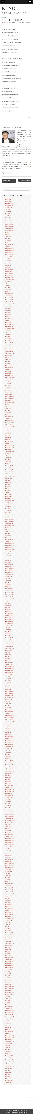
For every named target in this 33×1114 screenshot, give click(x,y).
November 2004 (9, 693)
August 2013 (8, 478)
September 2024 (10, 205)
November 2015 (9, 423)
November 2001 (9, 767)
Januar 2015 (8, 443)
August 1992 (8, 994)
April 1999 (8, 830)
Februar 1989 (9, 1080)
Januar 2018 (8, 369)
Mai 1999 (7, 828)
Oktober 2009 (9, 572)
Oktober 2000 (9, 793)
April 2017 (8, 388)
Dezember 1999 (9, 814)
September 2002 (10, 746)
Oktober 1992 (9, 990)
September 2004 (10, 697)
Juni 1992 (8, 998)
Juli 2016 (7, 406)
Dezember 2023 (9, 224)
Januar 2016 (8, 418)
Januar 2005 (8, 689)
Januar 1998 (8, 861)
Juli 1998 (7, 849)
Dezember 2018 (9, 347)
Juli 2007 (7, 627)
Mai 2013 (7, 484)
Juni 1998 (8, 851)
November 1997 (9, 865)
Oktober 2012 (9, 498)
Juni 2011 (8, 531)
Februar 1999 (9, 834)
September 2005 (10, 672)
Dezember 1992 (9, 986)
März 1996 (8, 906)
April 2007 (8, 633)
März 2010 (8, 562)
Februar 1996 (9, 908)
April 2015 (8, 437)
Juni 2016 (8, 408)
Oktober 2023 (9, 228)
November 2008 (9, 595)
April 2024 (8, 216)
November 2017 (9, 373)
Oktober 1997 (9, 867)
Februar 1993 (9, 982)
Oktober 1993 (9, 965)
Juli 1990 (7, 1045)
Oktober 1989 (9, 1064)
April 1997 (8, 879)
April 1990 (8, 1051)
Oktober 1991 (9, 1014)
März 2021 (8, 291)
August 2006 (8, 650)
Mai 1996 (7, 902)
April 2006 (8, 658)
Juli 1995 (7, 922)
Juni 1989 (8, 1072)
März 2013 (8, 488)
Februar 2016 (9, 416)
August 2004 (8, 699)
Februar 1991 (9, 1031)
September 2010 (10, 549)
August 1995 (8, 920)
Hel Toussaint (6, 22)
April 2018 (8, 363)
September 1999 (10, 820)
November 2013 (9, 472)
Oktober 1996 (9, 892)
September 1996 (10, 894)
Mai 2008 (7, 607)
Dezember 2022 (9, 248)
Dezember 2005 (9, 666)
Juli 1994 (7, 947)
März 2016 (8, 414)
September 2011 (10, 525)
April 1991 (8, 1027)
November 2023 (9, 226)
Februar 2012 (9, 515)
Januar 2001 (8, 787)
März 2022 (8, 267)
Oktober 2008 (9, 597)
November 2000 (9, 791)
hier (27, 162)
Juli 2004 (7, 701)
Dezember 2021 (9, 273)
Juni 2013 (8, 482)
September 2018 (10, 353)
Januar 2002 (8, 763)
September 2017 (10, 377)
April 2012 (8, 511)
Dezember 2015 (9, 420)
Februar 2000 (9, 810)
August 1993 (8, 969)
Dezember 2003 (9, 715)
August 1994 (8, 945)
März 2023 (8, 242)
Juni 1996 (8, 900)
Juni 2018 (8, 359)
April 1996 (8, 904)
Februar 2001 (9, 785)
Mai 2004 (7, 705)
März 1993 (8, 980)
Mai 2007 (7, 631)
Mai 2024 (7, 214)
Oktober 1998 (9, 842)
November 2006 (9, 644)
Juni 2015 (8, 433)
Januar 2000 (8, 812)
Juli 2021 (7, 283)
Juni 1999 (8, 826)
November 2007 (9, 619)
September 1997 (10, 869)
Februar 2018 (9, 367)
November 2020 (9, 300)
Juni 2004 (8, 703)
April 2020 (8, 314)
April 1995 (8, 928)
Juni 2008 (8, 605)
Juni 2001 (8, 777)
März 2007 (8, 636)
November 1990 (9, 1037)
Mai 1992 (7, 1000)
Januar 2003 (8, 738)
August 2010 (8, 552)
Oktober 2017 (9, 375)
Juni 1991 (8, 1023)
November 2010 (9, 545)
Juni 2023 (8, 236)
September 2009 (10, 574)
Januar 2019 (8, 345)
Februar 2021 (9, 293)
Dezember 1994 (9, 937)
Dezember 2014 (9, 445)
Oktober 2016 (9, 400)
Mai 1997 (7, 877)
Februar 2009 (9, 588)
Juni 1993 (8, 974)
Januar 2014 (8, 468)
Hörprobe (28, 166)
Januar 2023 (8, 246)
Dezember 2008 (9, 593)
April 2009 (8, 584)
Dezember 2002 (9, 740)
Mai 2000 (7, 804)
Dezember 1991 (9, 1010)
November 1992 (9, 988)
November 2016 (9, 398)
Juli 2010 (7, 554)
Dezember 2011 (9, 519)
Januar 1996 (8, 910)
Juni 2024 (8, 211)
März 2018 (8, 365)
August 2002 (8, 748)
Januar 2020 (8, 320)
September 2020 (10, 304)
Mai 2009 (7, 582)
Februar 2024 (9, 220)
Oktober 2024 (9, 203)
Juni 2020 (8, 310)
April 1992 (8, 1002)
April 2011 (8, 535)
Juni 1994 (8, 949)
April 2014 (8, 461)
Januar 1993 (8, 984)
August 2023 (8, 232)
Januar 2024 (8, 222)
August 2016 (8, 404)
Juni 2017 (8, 384)
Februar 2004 (9, 711)
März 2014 (8, 463)
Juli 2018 (7, 357)
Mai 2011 (7, 533)
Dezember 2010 (9, 543)
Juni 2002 (8, 752)
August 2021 (8, 281)
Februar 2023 (9, 244)
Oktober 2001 (9, 769)
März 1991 (8, 1029)
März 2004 (8, 709)
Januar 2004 (8, 713)
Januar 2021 (8, 295)
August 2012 (8, 502)
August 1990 (8, 1043)
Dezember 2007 (9, 617)
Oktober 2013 (9, 474)
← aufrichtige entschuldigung (7, 181)
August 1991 (8, 1019)
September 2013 (10, 476)
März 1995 (8, 931)
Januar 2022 (8, 271)
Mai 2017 (7, 386)
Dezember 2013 (9, 470)
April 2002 (8, 756)
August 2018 (8, 355)
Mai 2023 (7, 238)
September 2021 (10, 279)
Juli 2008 (7, 603)
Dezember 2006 (9, 642)
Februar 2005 (9, 687)
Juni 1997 (8, 875)
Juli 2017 (7, 381)
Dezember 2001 (9, 765)
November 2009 (9, 570)
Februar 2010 (9, 564)
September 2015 (10, 427)
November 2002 (9, 742)
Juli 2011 (7, 529)
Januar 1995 (8, 935)
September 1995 (10, 918)
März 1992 (8, 1004)
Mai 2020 (7, 312)
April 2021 (8, 289)
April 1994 (8, 953)
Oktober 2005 (9, 670)
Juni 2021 (8, 285)
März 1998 (8, 857)
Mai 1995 (7, 926)
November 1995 (9, 914)
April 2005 (8, 683)
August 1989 (8, 1068)
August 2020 (8, 306)
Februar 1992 (9, 1006)
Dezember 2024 (9, 199)
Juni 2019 (8, 334)
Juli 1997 (7, 873)
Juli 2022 (7, 259)
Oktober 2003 (9, 719)
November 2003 (9, 718)
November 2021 (9, 275)
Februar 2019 (9, 343)
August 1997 (8, 871)
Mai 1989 (7, 1074)
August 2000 (8, 797)
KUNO (8, 8)
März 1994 (8, 955)
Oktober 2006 (9, 646)
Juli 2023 (7, 234)
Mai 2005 (7, 681)
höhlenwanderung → (25, 180)
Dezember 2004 (9, 691)
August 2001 (8, 773)
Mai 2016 (7, 410)
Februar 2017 (9, 392)
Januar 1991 (8, 1033)
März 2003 (8, 734)
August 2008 (8, 601)
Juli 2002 (7, 750)
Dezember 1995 (9, 912)
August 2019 (8, 330)
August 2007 (8, 625)
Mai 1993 (7, 976)
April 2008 (8, 609)
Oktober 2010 (9, 547)
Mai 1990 (7, 1049)
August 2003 (8, 724)
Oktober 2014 (9, 449)
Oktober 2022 (9, 252)
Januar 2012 (8, 517)
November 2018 (9, 349)
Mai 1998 (7, 853)
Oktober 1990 (9, 1039)
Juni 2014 (8, 457)
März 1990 (8, 1053)
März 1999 (8, 832)
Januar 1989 (8, 1082)
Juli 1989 (7, 1070)
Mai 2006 (7, 656)
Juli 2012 (7, 504)
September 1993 (10, 967)
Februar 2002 (9, 761)
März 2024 (8, 218)
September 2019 (10, 328)
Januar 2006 (8, 664)
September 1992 (10, 992)
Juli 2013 (7, 480)
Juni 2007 (8, 629)
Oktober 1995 (9, 916)
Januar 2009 (8, 590)
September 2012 (10, 500)
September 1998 (10, 844)
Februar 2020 (9, 318)
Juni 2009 (8, 580)
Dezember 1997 (9, 863)
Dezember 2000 (9, 789)
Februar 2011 (9, 539)
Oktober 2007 (9, 621)
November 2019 (9, 324)
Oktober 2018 (9, 351)
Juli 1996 (7, 898)
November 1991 (9, 1012)
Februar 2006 (9, 662)
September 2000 (10, 795)
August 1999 (8, 822)
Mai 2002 (7, 754)
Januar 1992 (8, 1008)
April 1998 (8, 855)
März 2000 (8, 808)
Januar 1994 (8, 959)
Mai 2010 (7, 558)
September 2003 (10, 722)
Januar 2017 (8, 394)
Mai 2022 (7, 263)
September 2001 (10, 771)
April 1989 (8, 1076)
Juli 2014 (7, 455)
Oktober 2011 (9, 523)
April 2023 (8, 240)
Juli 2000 (7, 799)
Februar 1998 (9, 859)
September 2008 (10, 599)
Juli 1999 (7, 824)
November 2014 (9, 447)
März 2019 (8, 341)
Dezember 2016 (9, 396)
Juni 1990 (8, 1047)
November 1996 (9, 890)
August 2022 (8, 257)
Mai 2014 (7, 459)
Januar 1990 (8, 1058)
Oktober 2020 (9, 302)
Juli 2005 (7, 676)
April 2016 (8, 412)
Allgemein (4, 17)
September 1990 (10, 1041)
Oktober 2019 (9, 326)
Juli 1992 (7, 996)
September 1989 (10, 1066)
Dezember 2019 (9, 322)
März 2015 (8, 439)
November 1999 (9, 816)
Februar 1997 (9, 883)
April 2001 (8, 781)
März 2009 (8, 586)
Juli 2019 (7, 332)
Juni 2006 (8, 654)
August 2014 (8, 453)
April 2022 (8, 265)
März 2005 (8, 685)
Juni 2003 (8, 728)
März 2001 (8, 783)
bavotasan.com (23, 1112)
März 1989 (8, 1078)
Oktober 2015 (9, 424)
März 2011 (8, 537)
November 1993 (9, 963)
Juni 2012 (8, 506)
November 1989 (9, 1062)
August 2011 (8, 527)
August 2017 (8, 379)
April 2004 (8, 707)
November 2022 (9, 250)
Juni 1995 (8, 924)
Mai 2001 (7, 779)
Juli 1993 (7, 971)
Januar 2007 (8, 640)
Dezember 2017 (9, 371)
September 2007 (10, 623)
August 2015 (8, 429)
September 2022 (10, 254)
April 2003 (8, 732)
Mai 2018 (7, 361)
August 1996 (8, 896)
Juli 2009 (7, 578)
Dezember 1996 (9, 888)
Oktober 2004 (9, 695)
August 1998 (8, 847)
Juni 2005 (8, 679)
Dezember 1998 (9, 838)
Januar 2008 (8, 615)
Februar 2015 (9, 441)
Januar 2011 (8, 541)
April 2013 (8, 486)
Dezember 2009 (9, 568)
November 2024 (9, 201)
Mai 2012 (7, 509)
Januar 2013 (8, 492)
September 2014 (10, 451)
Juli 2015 (7, 431)
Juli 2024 (7, 209)
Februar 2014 (9, 466)
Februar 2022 (9, 269)
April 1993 (8, 978)
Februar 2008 (9, 613)
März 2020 (8, 316)
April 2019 (8, 338)
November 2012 (9, 496)
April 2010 (8, 560)
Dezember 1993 (9, 961)
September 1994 (10, 943)
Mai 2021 (7, 287)
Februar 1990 (9, 1056)
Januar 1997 (8, 885)
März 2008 (8, 611)
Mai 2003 (7, 730)
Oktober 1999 (9, 818)
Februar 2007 (9, 638)
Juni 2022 (8, 261)
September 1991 (10, 1017)
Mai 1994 (7, 951)
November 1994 (9, 939)
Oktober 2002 (9, 744)
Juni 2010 (8, 556)
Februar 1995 (9, 933)
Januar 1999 (8, 836)
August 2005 (8, 674)
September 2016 (10, 402)
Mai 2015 (7, 435)
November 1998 (9, 840)
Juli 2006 (7, 652)
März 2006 (8, 660)
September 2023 (10, 230)
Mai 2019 (7, 336)
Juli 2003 (7, 726)
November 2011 (9, 521)
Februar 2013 (9, 490)
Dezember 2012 (9, 494)
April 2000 (8, 806)
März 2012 (8, 513)
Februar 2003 (9, 736)
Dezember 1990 (9, 1035)
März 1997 (8, 881)
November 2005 (9, 668)
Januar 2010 (8, 566)
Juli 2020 (7, 308)
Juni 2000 (8, 801)
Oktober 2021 (9, 277)
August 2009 (8, 576)
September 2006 (10, 648)
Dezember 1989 (9, 1060)
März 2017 (8, 390)
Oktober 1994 (9, 941)
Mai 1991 (7, 1025)
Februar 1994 (9, 957)
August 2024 (8, 207)
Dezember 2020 (9, 298)
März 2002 (8, 758)
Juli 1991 (7, 1021)
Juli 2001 (7, 775)
